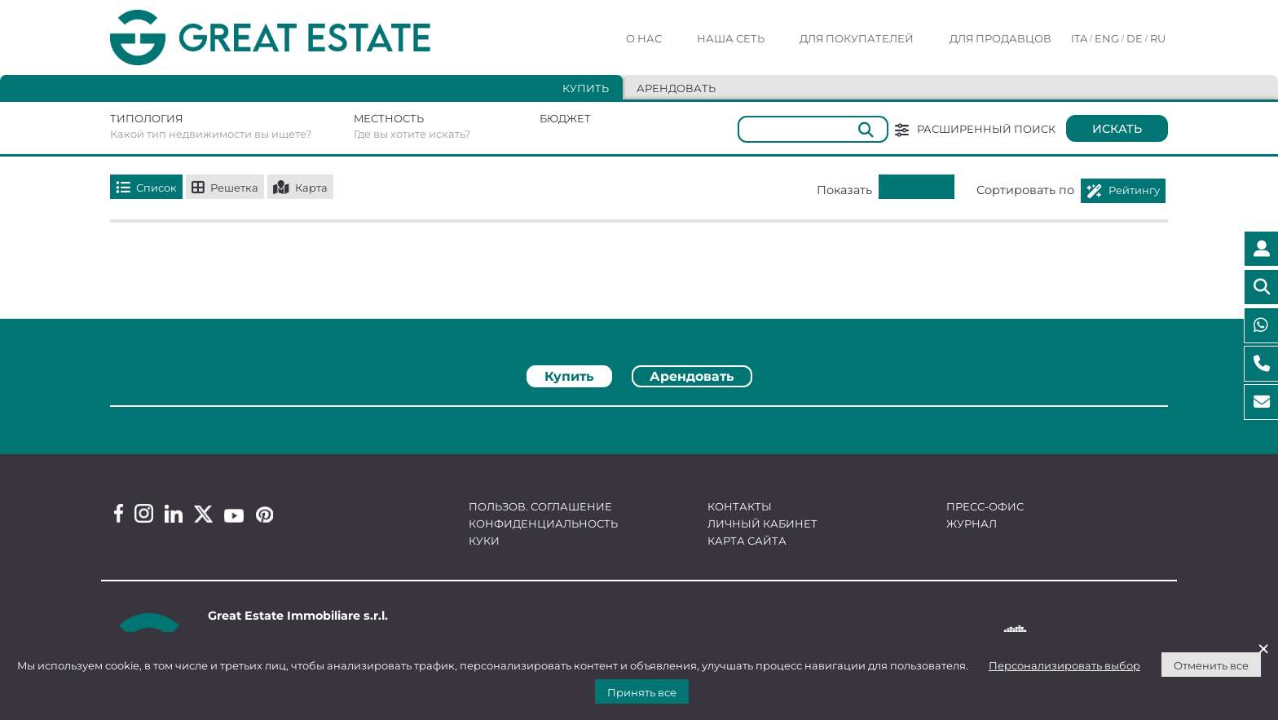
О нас (644, 38)
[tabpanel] (639, 412)
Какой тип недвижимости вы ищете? (210, 133)
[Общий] (813, 129)
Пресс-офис (985, 506)
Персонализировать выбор (1064, 665)
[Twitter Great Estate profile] (203, 514)
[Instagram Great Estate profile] (143, 513)
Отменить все (1211, 665)
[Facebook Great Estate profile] (118, 513)
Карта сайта (747, 540)
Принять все (641, 692)
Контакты (739, 506)
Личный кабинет (762, 523)
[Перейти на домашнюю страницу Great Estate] (303, 38)
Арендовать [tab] (676, 88)
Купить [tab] (585, 88)
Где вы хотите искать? (412, 133)
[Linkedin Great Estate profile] (174, 514)
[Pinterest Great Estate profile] (264, 514)
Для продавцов (1000, 38)
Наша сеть (731, 38)
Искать (1117, 128)
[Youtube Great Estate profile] (234, 516)
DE (1134, 38)
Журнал (971, 523)
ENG (1107, 38)
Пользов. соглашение (540, 506)
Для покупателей (857, 38)
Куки (484, 540)
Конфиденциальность (543, 523)
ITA (1079, 38)
